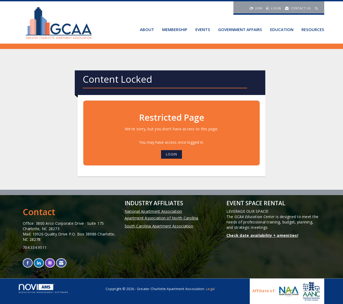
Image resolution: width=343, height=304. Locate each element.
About (147, 29)
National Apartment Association (153, 211)
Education (281, 29)
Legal (210, 289)
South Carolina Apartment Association (159, 226)
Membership (174, 29)
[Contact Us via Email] (61, 263)
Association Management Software (43, 288)
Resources (312, 29)
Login (171, 154)
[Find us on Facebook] (28, 263)
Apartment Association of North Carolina (161, 218)
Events (202, 29)
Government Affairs (240, 29)
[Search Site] (317, 8)
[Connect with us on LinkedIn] (39, 263)
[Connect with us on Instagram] (50, 263)
